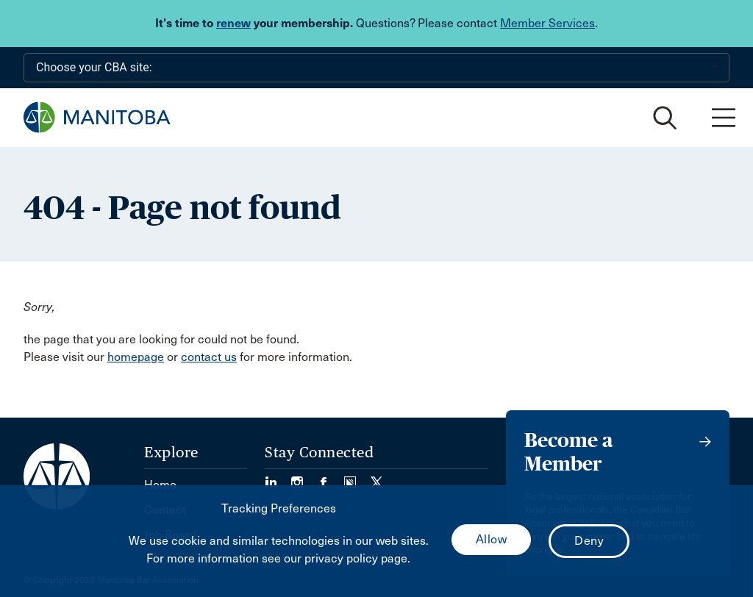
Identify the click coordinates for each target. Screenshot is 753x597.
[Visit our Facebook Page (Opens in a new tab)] (331, 478)
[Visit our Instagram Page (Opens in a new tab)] (304, 478)
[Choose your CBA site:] (376, 67)
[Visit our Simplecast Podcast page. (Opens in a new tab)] (357, 478)
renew (233, 23)
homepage (135, 357)
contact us (209, 357)
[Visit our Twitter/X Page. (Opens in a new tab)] (376, 478)
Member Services (547, 23)
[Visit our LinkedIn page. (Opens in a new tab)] (278, 478)
